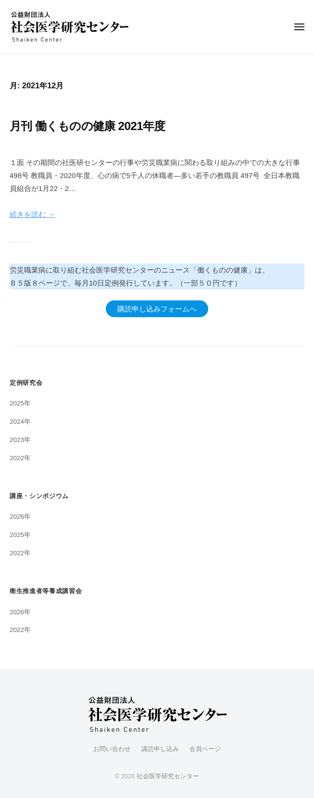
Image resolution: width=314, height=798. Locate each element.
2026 (17, 516)
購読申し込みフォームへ (157, 309)
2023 (17, 439)
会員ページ (205, 748)
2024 (17, 421)
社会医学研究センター (168, 776)
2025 (17, 403)
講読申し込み (160, 748)
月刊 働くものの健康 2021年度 (87, 125)
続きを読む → (32, 214)
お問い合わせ (112, 748)
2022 (17, 458)
